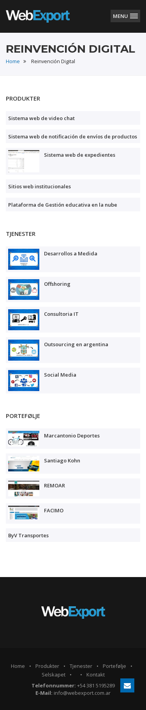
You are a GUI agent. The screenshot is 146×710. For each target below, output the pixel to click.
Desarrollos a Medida (70, 253)
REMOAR (54, 485)
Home (13, 61)
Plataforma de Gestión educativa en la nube (62, 204)
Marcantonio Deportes (72, 435)
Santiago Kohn (62, 460)
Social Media (60, 374)
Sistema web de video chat (41, 118)
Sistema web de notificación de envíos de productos (72, 136)
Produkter (47, 665)
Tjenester (81, 665)
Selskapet (53, 674)
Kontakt (95, 674)
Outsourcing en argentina (76, 344)
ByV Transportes (28, 535)
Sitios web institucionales (39, 186)
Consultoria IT (61, 313)
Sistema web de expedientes (79, 154)
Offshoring (57, 283)
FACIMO (53, 510)
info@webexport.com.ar (82, 692)
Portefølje (114, 665)
